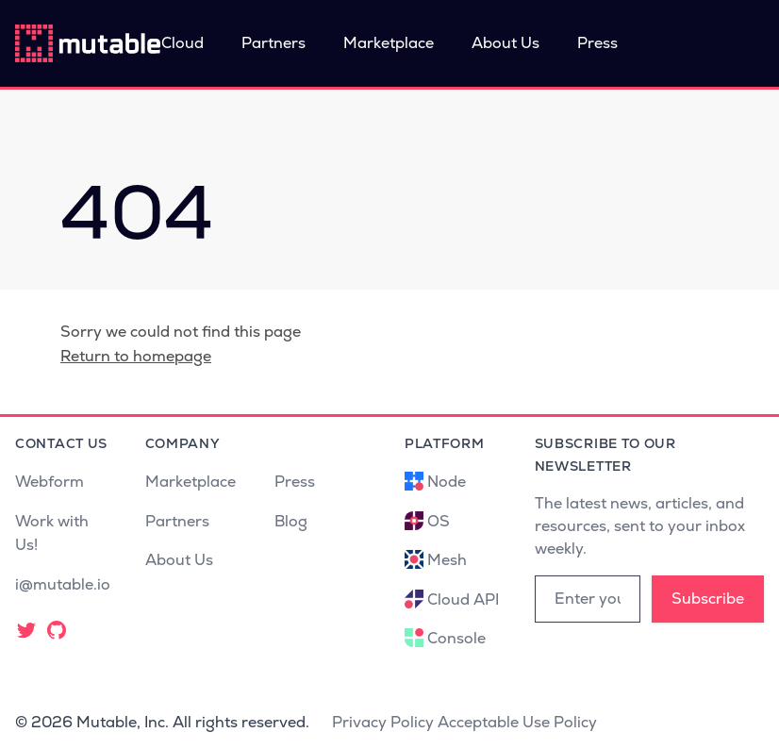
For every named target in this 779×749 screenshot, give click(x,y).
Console (456, 638)
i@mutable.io (62, 584)
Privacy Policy (383, 722)
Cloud (182, 43)
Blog (290, 521)
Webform (49, 481)
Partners (273, 43)
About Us (505, 43)
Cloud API (463, 599)
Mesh (447, 560)
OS (438, 521)
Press (597, 43)
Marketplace (388, 43)
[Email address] (587, 599)
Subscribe (707, 598)
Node (446, 481)
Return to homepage (135, 356)
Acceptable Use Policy (517, 722)
